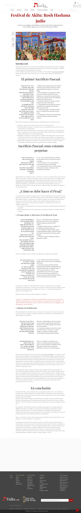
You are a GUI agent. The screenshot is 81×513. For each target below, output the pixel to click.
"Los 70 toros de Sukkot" (47, 354)
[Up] (77, 510)
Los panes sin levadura (58, 72)
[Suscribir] (71, 500)
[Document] (13, 39)
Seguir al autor (77, 5)
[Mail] (13, 33)
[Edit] (13, 44)
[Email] (75, 3)
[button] (61, 10)
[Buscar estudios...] (72, 10)
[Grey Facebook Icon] (77, 3)
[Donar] (13, 46)
